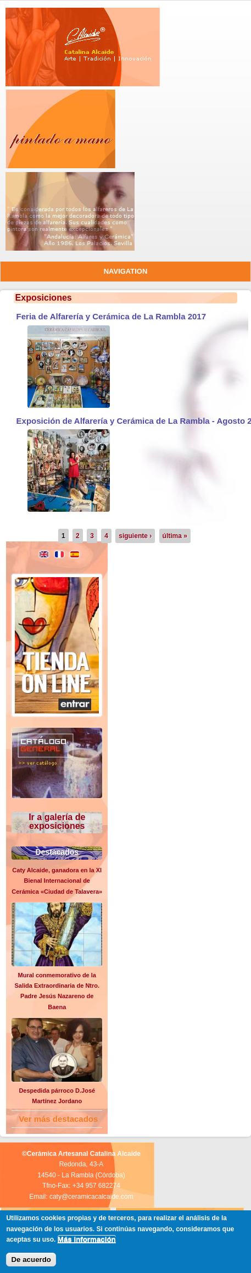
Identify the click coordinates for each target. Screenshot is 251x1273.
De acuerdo (31, 1259)
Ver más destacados (58, 1118)
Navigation (126, 271)
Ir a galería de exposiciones (57, 821)
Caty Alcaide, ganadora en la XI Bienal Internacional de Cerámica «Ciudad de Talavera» (57, 881)
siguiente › (135, 536)
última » (175, 536)
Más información (87, 1239)
